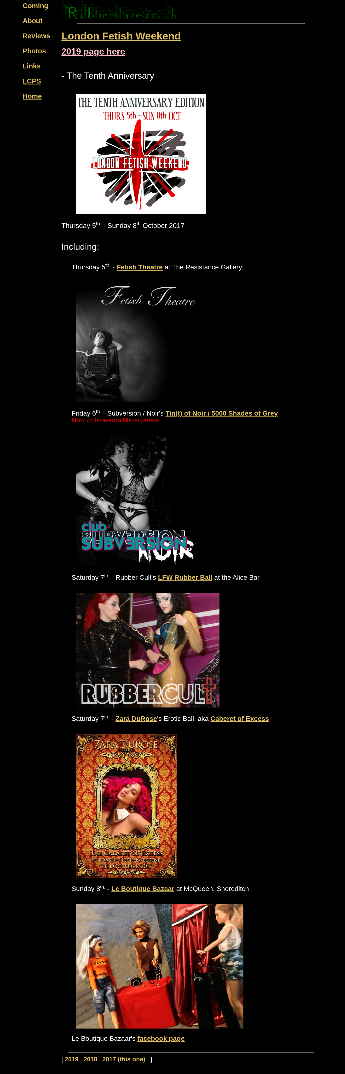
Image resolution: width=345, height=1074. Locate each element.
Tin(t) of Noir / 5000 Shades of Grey (222, 413)
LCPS (32, 81)
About (32, 21)
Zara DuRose (136, 718)
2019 (72, 1059)
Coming (35, 6)
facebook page (160, 1038)
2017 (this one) (123, 1059)
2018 (90, 1059)
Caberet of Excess (240, 718)
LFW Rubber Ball (185, 577)
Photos (34, 51)
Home (32, 96)
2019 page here (93, 51)
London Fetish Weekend (121, 36)
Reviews (36, 36)
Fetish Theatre (140, 267)
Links (31, 66)
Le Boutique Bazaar (142, 888)
